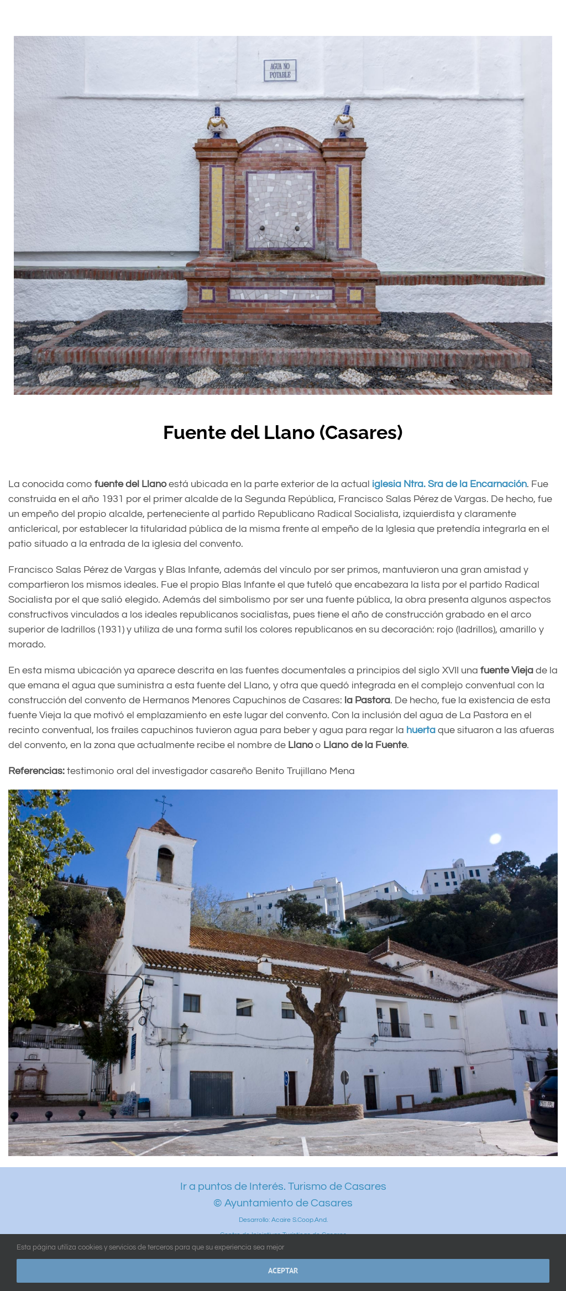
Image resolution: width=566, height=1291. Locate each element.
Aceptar (283, 1271)
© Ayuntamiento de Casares (283, 1203)
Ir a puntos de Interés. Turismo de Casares (283, 1186)
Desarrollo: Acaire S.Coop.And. (283, 1220)
